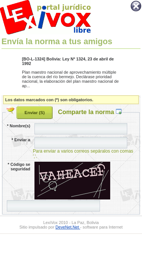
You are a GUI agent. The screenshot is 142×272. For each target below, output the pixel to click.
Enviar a (20, 140)
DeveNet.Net (68, 227)
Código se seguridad (19, 166)
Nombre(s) (18, 126)
